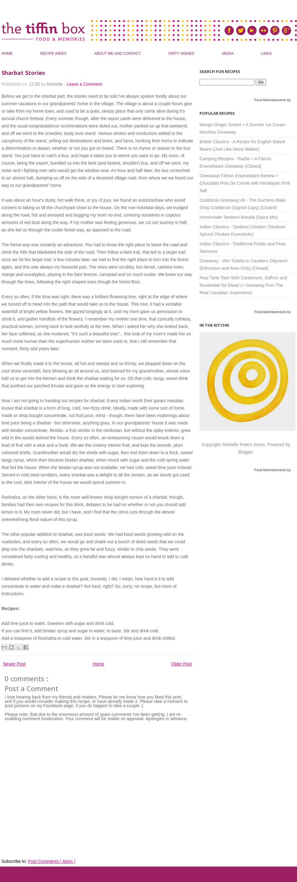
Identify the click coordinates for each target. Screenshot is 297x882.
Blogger (245, 452)
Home (8, 53)
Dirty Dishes (181, 53)
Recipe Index (53, 53)
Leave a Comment (84, 84)
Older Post (181, 663)
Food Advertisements (270, 100)
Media (228, 53)
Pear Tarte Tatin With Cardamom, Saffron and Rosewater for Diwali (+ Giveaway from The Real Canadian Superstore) (243, 285)
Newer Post (14, 663)
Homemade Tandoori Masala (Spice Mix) (239, 217)
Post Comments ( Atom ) (51, 861)
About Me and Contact (118, 53)
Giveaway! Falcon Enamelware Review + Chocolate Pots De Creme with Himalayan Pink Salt (245, 183)
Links (266, 53)
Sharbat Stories (23, 72)
